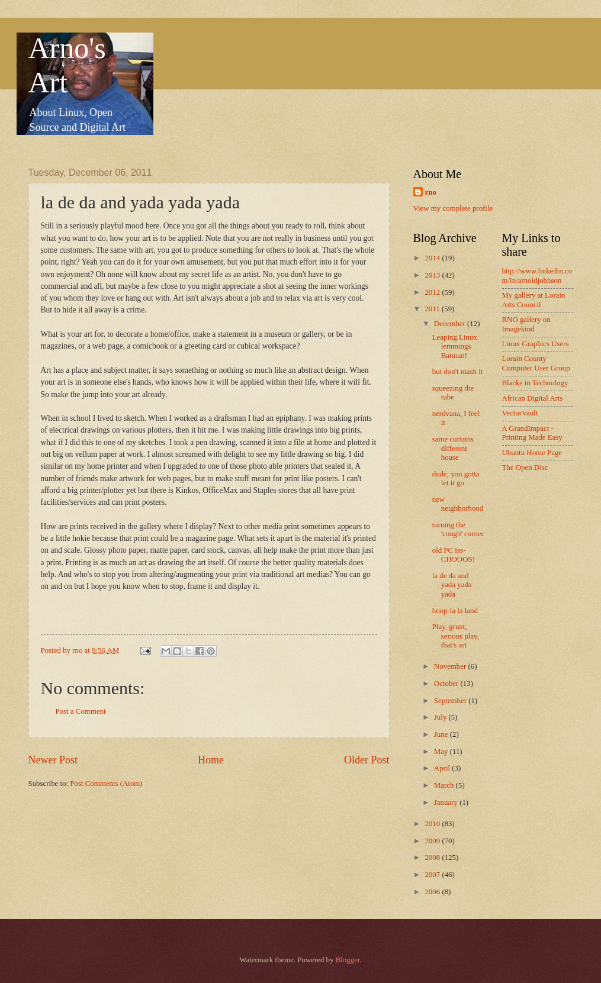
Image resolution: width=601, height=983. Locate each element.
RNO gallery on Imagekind (526, 324)
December (450, 324)
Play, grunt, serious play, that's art (455, 636)
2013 (433, 275)
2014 (433, 258)
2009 (433, 841)
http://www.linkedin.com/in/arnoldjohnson (537, 275)
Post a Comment (81, 711)
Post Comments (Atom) (106, 783)
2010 (433, 824)
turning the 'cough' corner (458, 529)
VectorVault (520, 413)
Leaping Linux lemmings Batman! (454, 346)
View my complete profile (453, 208)
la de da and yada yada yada (452, 585)
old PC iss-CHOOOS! (453, 554)
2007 (433, 875)
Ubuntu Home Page (532, 453)
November (451, 666)
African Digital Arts (532, 398)
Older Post (367, 760)
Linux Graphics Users (535, 344)
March (445, 785)
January (446, 802)
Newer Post (53, 760)
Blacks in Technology (535, 383)
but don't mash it (457, 372)
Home (211, 760)
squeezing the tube (453, 392)
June (442, 734)
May (442, 751)
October (447, 683)
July (441, 717)
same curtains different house (453, 448)
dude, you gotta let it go (456, 478)
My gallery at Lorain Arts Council (533, 299)
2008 (433, 857)
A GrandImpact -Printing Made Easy (532, 432)
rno (430, 192)
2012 (433, 292)
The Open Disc (525, 467)
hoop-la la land (455, 611)
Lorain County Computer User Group (536, 363)
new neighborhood (458, 504)
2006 (433, 892)
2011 (433, 309)
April (443, 768)
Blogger (348, 960)
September (451, 701)
